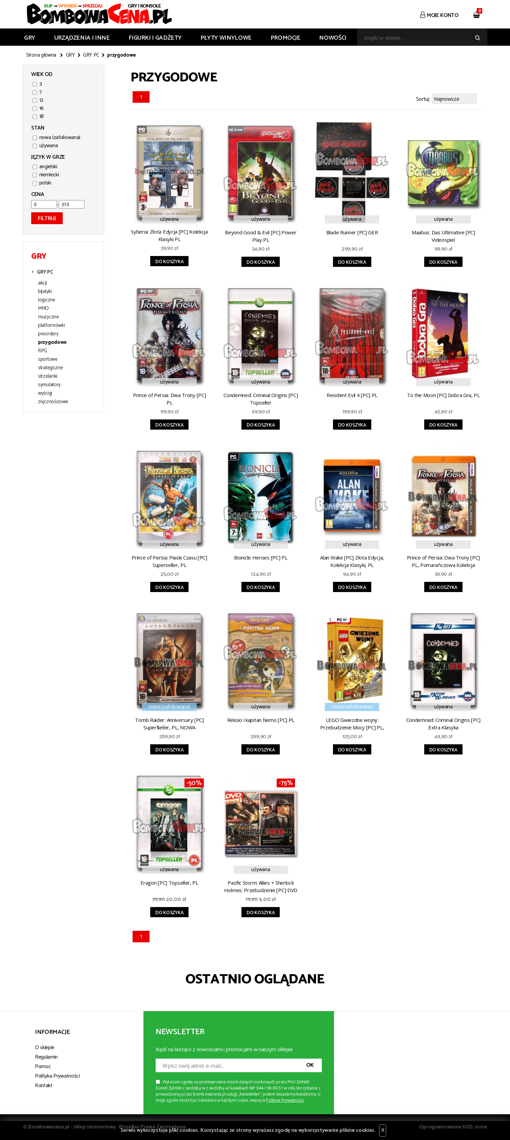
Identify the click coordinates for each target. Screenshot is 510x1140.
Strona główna (41, 55)
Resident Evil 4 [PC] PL (352, 395)
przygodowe (52, 342)
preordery (48, 334)
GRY (29, 38)
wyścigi (45, 393)
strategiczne (50, 368)
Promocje (285, 38)
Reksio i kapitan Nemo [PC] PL (260, 719)
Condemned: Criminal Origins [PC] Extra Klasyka (443, 723)
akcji (42, 283)
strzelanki (47, 376)
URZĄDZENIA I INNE (82, 38)
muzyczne (48, 317)
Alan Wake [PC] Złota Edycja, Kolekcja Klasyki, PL (352, 561)
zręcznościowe (53, 402)
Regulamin (46, 1057)
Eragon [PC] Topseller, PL (169, 882)
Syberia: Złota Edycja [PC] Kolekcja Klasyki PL (169, 235)
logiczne (46, 300)
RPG (42, 351)
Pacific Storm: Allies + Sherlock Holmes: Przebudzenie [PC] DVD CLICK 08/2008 (260, 887)
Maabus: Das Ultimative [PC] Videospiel (443, 236)
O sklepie (44, 1047)
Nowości (332, 38)
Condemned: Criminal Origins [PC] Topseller (260, 399)
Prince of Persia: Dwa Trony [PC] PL (169, 399)
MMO (43, 308)
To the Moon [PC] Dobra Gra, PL (443, 395)
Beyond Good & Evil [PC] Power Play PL (260, 236)
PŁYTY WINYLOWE (226, 38)
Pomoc (43, 1066)
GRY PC (91, 55)
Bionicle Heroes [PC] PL (260, 557)
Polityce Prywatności (284, 1100)
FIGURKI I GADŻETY (155, 38)
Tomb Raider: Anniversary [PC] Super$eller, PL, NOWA (169, 723)
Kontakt (44, 1085)
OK (310, 1065)
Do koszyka (169, 262)
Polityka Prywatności (57, 1076)
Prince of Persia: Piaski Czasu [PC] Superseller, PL (169, 561)
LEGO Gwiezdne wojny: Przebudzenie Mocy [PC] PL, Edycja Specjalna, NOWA (352, 724)
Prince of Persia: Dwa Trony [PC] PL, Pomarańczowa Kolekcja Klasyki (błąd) (443, 562)
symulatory (49, 385)
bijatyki (45, 292)
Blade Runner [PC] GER (352, 232)
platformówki (51, 325)
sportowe (48, 359)
